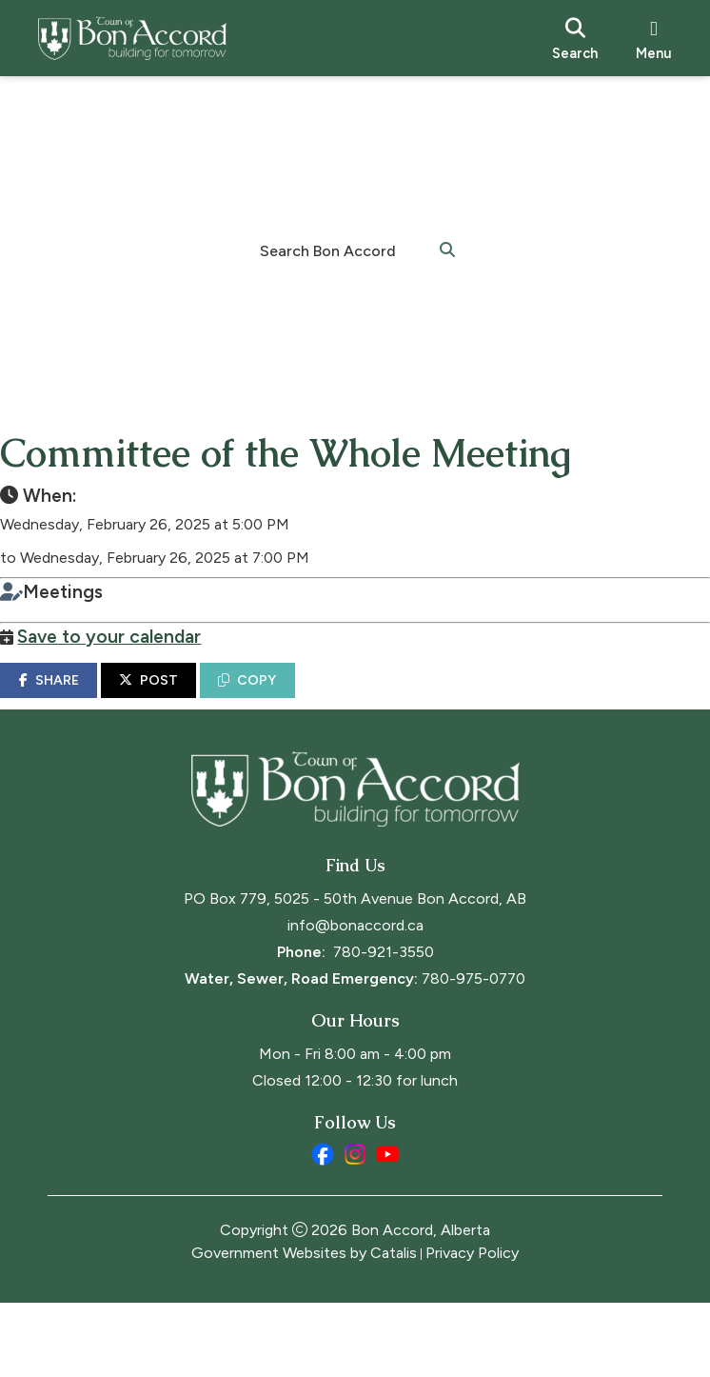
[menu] (654, 38)
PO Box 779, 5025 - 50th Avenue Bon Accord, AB (355, 973)
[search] (575, 38)
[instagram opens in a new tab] (355, 1228)
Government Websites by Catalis (304, 1327)
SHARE (96, 699)
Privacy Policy (472, 1327)
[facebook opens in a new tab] (322, 1228)
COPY (295, 699)
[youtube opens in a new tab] (387, 1228)
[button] (447, 248)
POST (196, 699)
